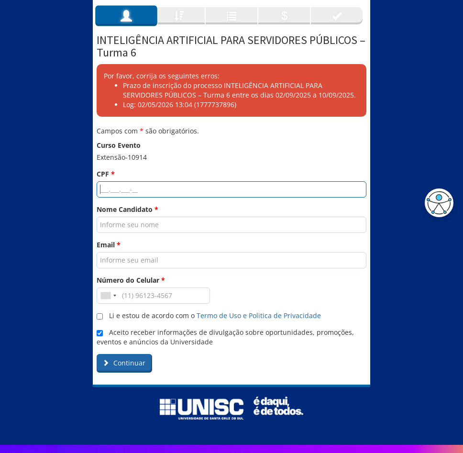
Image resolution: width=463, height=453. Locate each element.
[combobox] (108, 295)
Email (109, 244)
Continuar (123, 362)
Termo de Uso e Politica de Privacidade (259, 315)
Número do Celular (131, 280)
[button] (437, 203)
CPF (106, 173)
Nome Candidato (127, 209)
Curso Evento (119, 145)
